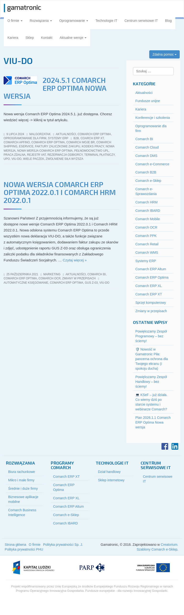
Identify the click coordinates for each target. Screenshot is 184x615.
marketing (51, 274)
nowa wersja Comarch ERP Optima (45, 150)
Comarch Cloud (147, 147)
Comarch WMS (146, 252)
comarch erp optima (48, 142)
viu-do (17, 159)
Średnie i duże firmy (23, 488)
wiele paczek (33, 159)
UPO (7, 159)
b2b (76, 138)
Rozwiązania (41, 21)
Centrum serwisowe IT (141, 21)
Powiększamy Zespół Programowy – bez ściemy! (151, 336)
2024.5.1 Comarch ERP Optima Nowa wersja (55, 88)
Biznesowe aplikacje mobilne (23, 499)
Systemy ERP (58, 138)
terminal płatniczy (99, 154)
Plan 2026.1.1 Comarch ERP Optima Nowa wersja (153, 422)
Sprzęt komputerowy (150, 303)
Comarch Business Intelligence (22, 512)
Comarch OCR (50, 278)
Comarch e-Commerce (152, 164)
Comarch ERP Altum (150, 269)
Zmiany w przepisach (79, 278)
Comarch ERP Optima (94, 134)
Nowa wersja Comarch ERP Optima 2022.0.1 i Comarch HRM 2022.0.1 (60, 192)
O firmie (15, 21)
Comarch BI (96, 274)
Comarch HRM (146, 202)
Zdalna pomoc (164, 54)
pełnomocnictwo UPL (91, 150)
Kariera (12, 38)
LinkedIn (175, 446)
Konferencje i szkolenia (152, 118)
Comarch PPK (146, 236)
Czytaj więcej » (75, 260)
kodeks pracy (93, 146)
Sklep (29, 38)
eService (26, 146)
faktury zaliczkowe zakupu (57, 146)
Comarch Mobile (147, 219)
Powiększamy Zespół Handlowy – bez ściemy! (151, 381)
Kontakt (46, 38)
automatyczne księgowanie (26, 282)
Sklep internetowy (111, 480)
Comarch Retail (146, 244)
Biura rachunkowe (21, 472)
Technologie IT (106, 21)
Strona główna (15, 544)
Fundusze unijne (147, 101)
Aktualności (66, 134)
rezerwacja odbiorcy (65, 154)
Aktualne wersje (73, 38)
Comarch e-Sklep (148, 181)
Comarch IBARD (147, 211)
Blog (168, 21)
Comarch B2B (145, 172)
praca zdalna (14, 154)
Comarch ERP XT (148, 294)
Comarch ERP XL (148, 286)
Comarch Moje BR (80, 142)
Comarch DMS (146, 156)
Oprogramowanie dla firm (25, 138)
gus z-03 (91, 282)
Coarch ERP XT (92, 138)
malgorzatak (40, 134)
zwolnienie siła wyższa (64, 159)
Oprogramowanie (73, 21)
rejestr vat (36, 154)
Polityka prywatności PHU (24, 549)
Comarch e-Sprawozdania (146, 191)
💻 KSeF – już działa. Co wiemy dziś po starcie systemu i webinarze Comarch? (151, 402)
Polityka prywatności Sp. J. (63, 544)
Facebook (164, 446)
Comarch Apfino (17, 142)
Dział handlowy (109, 472)
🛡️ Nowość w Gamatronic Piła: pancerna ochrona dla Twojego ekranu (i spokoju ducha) (151, 358)
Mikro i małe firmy (21, 480)
